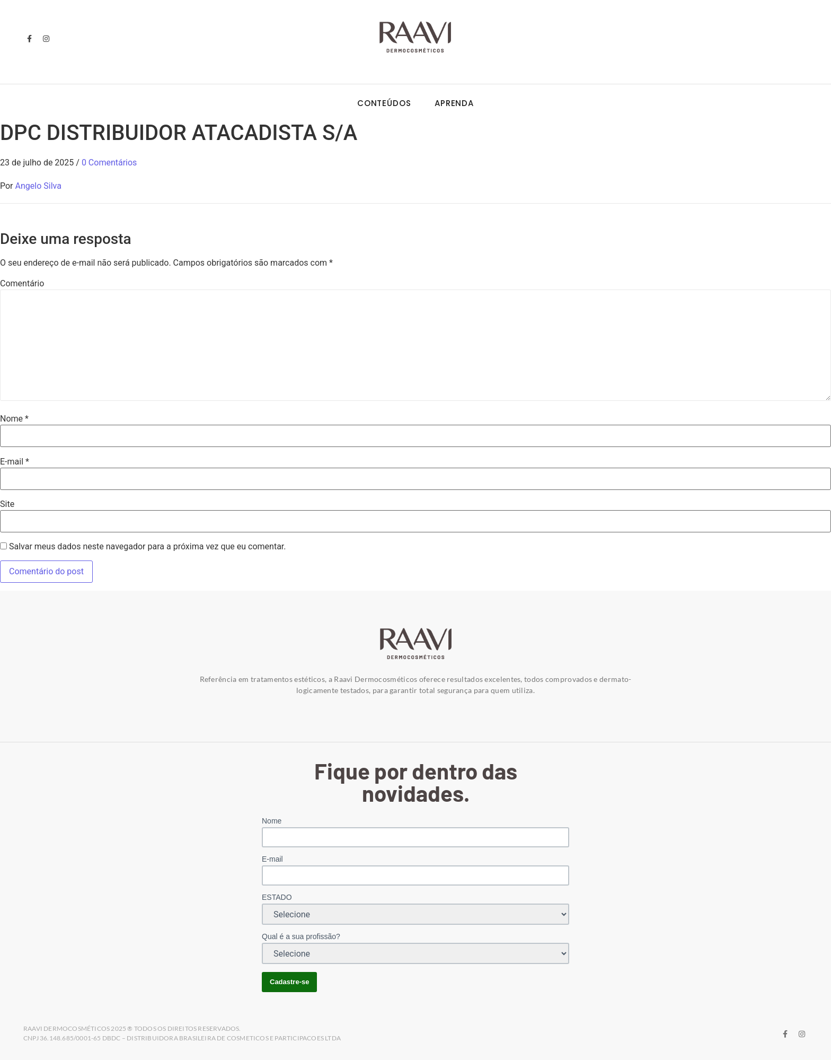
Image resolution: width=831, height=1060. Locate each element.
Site (7, 504)
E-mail (14, 462)
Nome (14, 419)
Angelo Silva (38, 186)
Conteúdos (384, 103)
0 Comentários (109, 162)
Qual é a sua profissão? (301, 936)
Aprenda (454, 103)
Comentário (22, 283)
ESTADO (277, 897)
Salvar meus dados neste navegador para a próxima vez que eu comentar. (147, 546)
